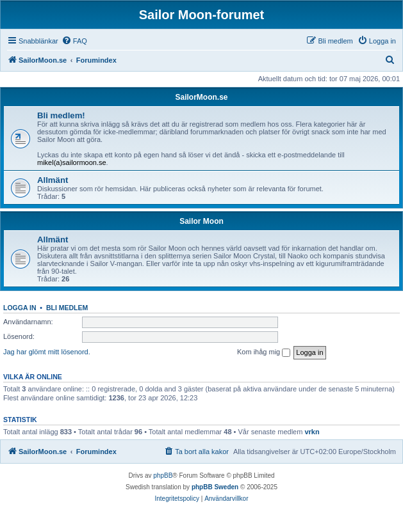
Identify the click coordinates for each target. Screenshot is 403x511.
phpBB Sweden (215, 487)
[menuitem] (74, 41)
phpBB (162, 475)
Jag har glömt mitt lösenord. (46, 352)
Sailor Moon (201, 221)
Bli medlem (67, 307)
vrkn (311, 432)
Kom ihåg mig (263, 352)
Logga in (20, 307)
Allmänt (52, 180)
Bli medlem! (61, 115)
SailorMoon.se (201, 97)
